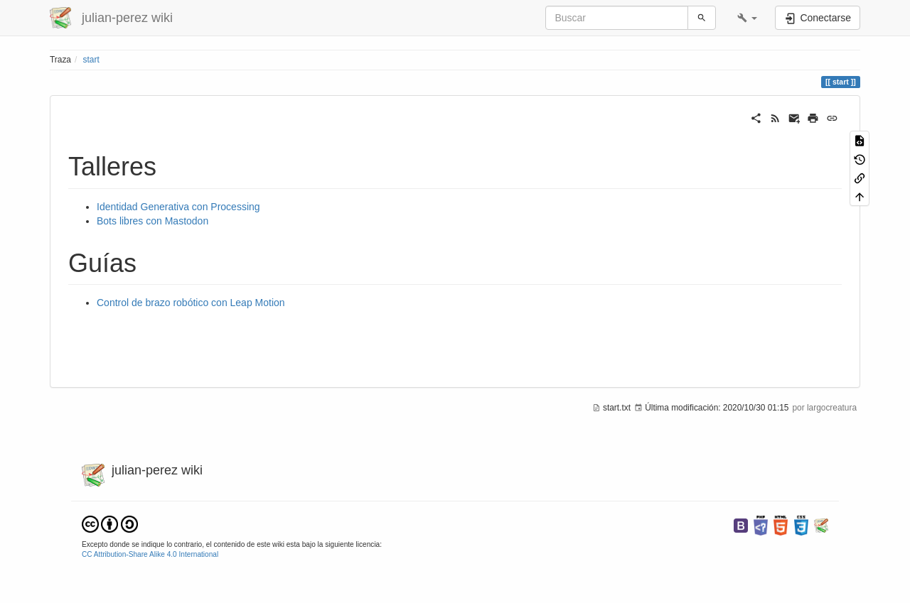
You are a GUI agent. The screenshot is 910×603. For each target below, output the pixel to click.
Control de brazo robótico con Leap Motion (191, 302)
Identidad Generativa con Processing (178, 206)
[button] (747, 18)
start (91, 60)
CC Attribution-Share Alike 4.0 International (150, 554)
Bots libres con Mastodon (152, 221)
